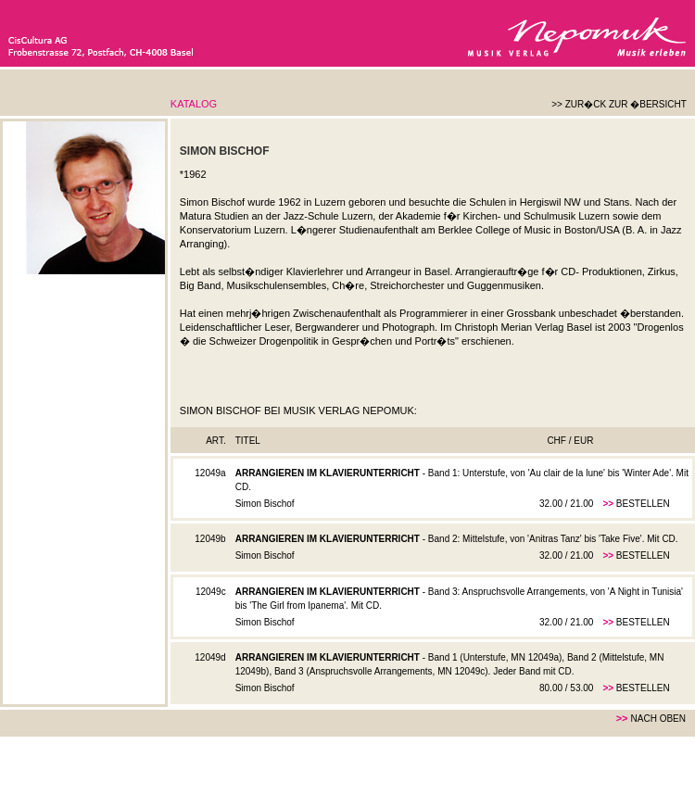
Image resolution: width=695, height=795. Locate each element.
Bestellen (643, 503)
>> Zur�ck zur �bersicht (619, 104)
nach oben (658, 718)
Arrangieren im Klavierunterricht (327, 473)
